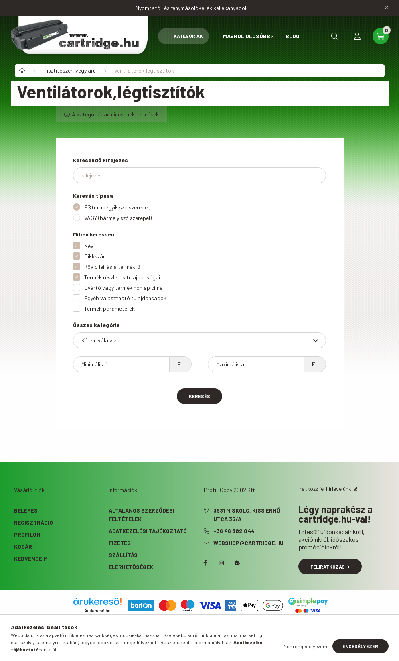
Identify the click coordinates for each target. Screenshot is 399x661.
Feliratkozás (330, 566)
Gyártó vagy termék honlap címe (123, 287)
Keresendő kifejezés (100, 160)
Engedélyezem (360, 646)
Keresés (199, 396)
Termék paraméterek (109, 308)
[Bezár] (387, 8)
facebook (205, 563)
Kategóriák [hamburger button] (183, 36)
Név (88, 245)
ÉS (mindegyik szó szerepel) (117, 207)
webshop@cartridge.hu (248, 542)
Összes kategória (96, 324)
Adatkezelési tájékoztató (148, 530)
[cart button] (381, 36)
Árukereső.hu (97, 610)
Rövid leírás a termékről (113, 266)
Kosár (23, 546)
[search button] (335, 36)
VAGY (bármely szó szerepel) (118, 217)
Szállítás (123, 554)
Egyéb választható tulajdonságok (125, 298)
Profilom (27, 534)
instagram (221, 563)
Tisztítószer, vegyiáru (70, 70)
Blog (293, 36)
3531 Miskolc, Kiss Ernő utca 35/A (246, 514)
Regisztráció (33, 522)
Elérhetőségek (131, 566)
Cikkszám (95, 256)
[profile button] (357, 36)
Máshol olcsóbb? (248, 36)
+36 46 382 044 (234, 530)
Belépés (26, 510)
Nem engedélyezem (305, 646)
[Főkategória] (22, 70)
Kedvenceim (31, 558)
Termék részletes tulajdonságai (122, 277)
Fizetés (120, 542)
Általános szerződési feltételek (141, 514)
